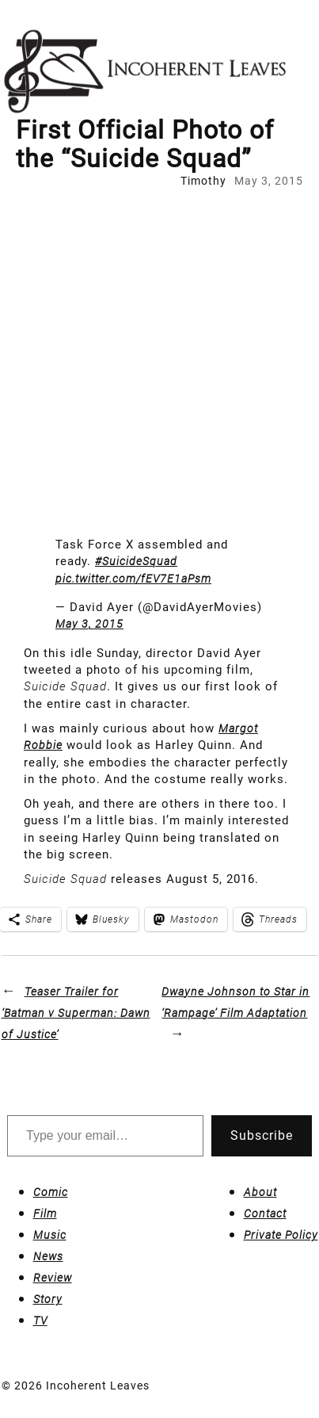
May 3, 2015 (89, 623)
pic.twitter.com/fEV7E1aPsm (133, 578)
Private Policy (281, 1235)
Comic (50, 1192)
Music (49, 1235)
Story (48, 1299)
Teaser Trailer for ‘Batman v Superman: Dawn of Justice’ (76, 1013)
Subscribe (261, 1135)
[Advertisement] (159, 357)
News (48, 1256)
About (260, 1192)
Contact (265, 1213)
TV (40, 1320)
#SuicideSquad (136, 561)
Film (45, 1213)
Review (52, 1277)
